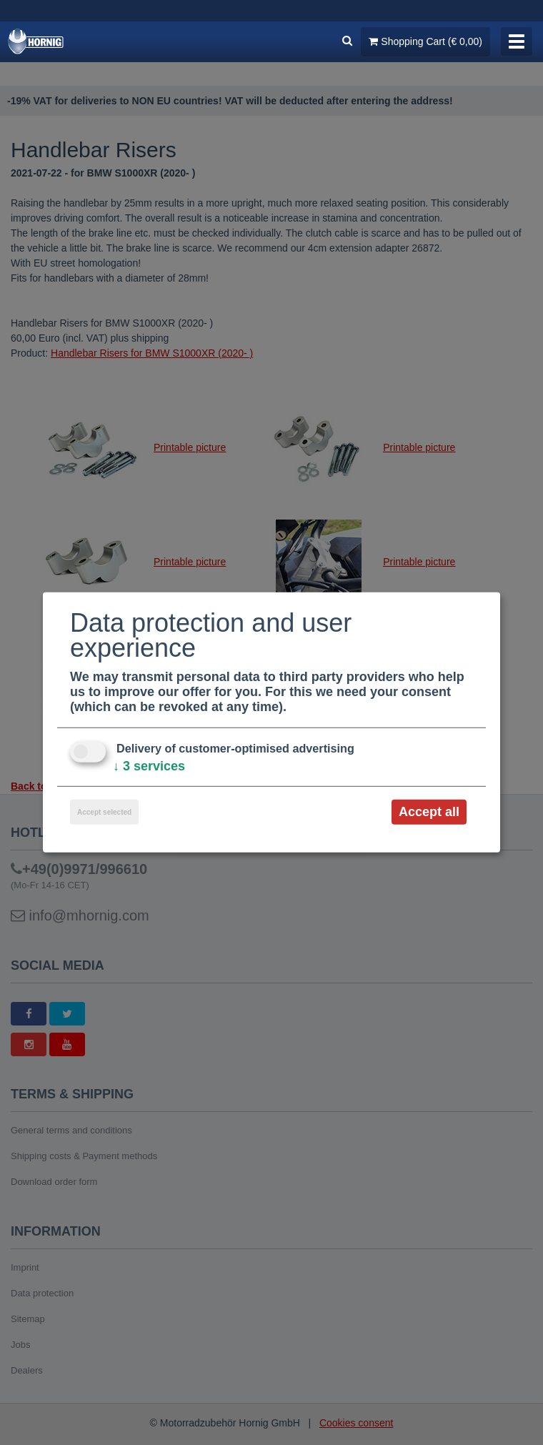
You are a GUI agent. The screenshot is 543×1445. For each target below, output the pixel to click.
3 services (149, 766)
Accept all (429, 812)
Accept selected (104, 812)
